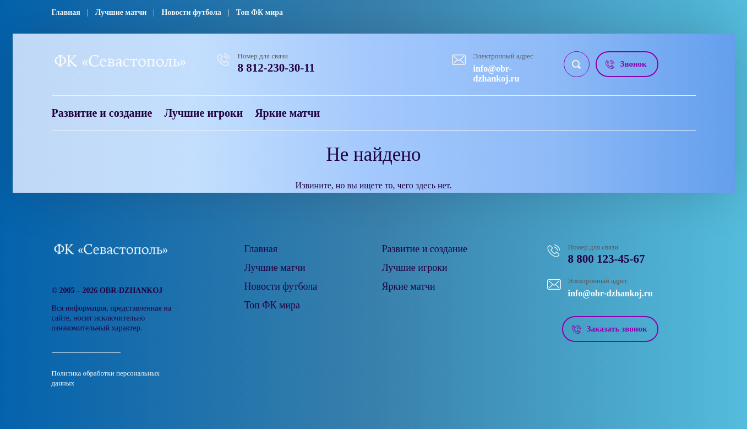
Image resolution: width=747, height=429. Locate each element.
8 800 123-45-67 (606, 258)
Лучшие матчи (121, 12)
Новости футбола (191, 12)
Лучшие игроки (203, 113)
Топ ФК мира (259, 12)
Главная (66, 12)
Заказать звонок (617, 328)
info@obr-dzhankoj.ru (496, 73)
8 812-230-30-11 (276, 67)
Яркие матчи (287, 113)
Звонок (633, 63)
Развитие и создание (102, 113)
